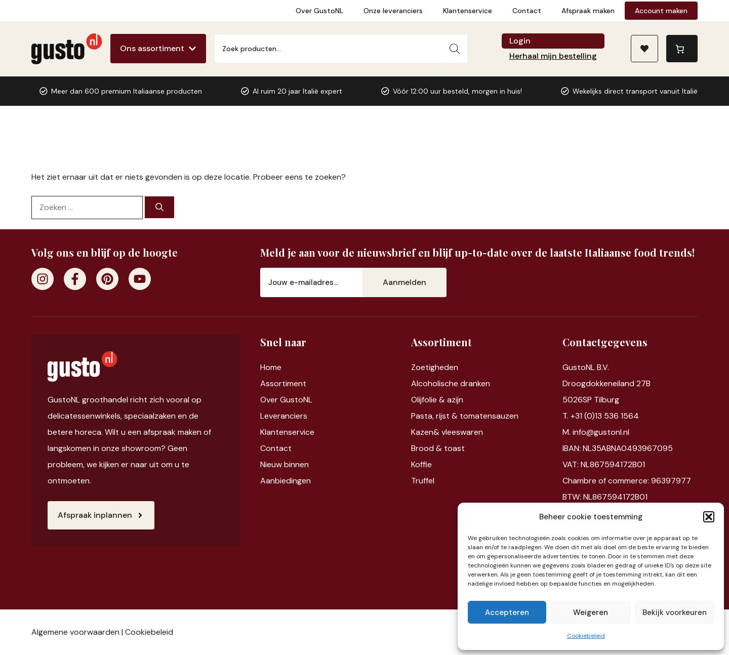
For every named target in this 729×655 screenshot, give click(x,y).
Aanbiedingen (285, 480)
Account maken (661, 10)
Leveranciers (283, 416)
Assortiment (283, 383)
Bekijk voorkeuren (674, 612)
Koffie (421, 464)
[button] (709, 517)
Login (520, 40)
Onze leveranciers (393, 10)
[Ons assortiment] (158, 48)
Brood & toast (438, 448)
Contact (526, 10)
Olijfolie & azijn (437, 399)
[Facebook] (75, 279)
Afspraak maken (588, 10)
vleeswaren (462, 432)
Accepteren (507, 612)
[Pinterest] (107, 279)
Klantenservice (467, 10)
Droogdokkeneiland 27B (606, 383)
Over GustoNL (319, 10)
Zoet (420, 367)
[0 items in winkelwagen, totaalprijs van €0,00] (682, 48)
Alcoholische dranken (450, 383)
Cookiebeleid (586, 636)
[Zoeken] (454, 48)
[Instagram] (42, 279)
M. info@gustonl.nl (595, 432)
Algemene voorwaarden (75, 632)
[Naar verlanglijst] (644, 48)
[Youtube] (140, 279)
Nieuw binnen (284, 464)
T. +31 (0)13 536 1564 (600, 416)
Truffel (422, 480)
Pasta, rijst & (435, 416)
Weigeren (590, 612)
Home (270, 367)
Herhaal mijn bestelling (553, 56)
